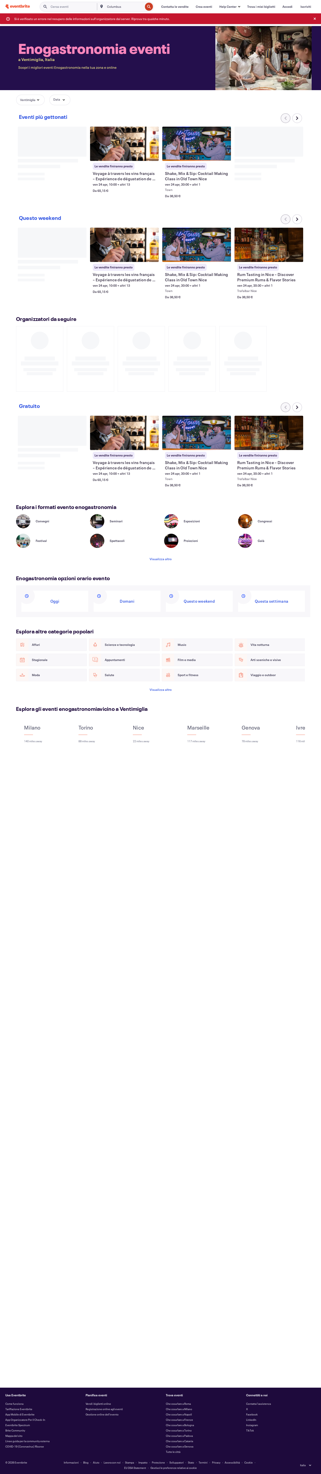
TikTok (250, 1430)
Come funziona (14, 1403)
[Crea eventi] (204, 6)
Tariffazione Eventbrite (18, 1409)
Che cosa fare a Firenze (179, 1419)
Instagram (252, 1425)
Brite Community (15, 1430)
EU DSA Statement (135, 1468)
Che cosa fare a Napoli (179, 1414)
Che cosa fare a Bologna (180, 1425)
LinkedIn (251, 1419)
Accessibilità (232, 1462)
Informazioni (71, 1462)
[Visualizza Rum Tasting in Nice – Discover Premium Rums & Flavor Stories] (269, 245)
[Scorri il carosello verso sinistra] (285, 219)
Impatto (143, 1462)
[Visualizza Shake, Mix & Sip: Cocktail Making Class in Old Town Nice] (196, 144)
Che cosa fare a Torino (179, 1430)
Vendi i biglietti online (98, 1403)
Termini (203, 1462)
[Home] (17, 6)
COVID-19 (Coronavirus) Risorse (24, 1446)
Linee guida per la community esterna (27, 1441)
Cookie (248, 1462)
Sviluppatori (176, 1462)
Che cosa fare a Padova (179, 1436)
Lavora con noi (112, 1462)
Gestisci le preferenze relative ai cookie (173, 1468)
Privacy (216, 1462)
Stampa (129, 1462)
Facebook (252, 1414)
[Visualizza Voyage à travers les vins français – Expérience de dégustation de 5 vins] (124, 144)
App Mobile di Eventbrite (20, 1414)
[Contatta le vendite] (175, 6)
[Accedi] (287, 6)
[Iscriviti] (306, 6)
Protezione (158, 1462)
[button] (230, 7)
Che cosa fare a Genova (179, 1446)
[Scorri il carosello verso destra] (297, 118)
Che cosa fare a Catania (179, 1441)
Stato (191, 1462)
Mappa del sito (14, 1436)
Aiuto (96, 1462)
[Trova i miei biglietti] (261, 6)
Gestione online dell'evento (102, 1414)
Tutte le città (173, 1452)
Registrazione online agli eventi (104, 1409)
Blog (85, 1462)
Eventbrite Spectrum (17, 1425)
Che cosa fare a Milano (179, 1409)
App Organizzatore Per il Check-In (25, 1419)
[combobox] (124, 7)
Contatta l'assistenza (258, 1403)
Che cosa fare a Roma (178, 1403)
